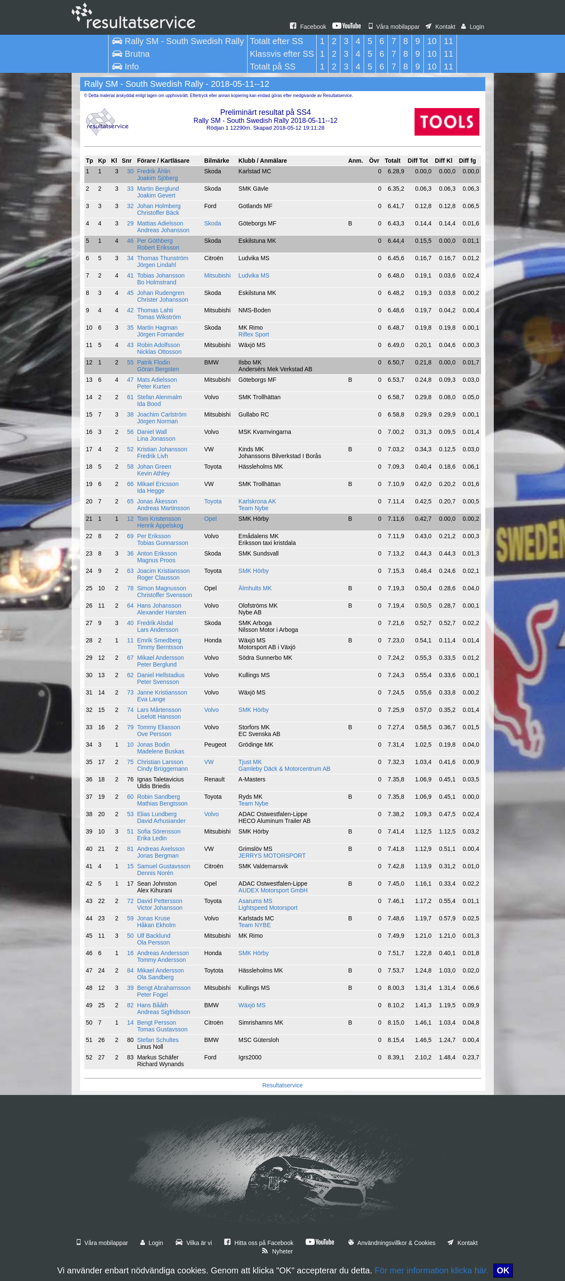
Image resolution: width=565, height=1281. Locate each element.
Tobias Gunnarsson (162, 542)
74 (130, 709)
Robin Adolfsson (158, 345)
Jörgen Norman (157, 421)
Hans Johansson (159, 605)
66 (130, 484)
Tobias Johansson (160, 275)
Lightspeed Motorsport (268, 907)
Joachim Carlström (161, 414)
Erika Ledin (152, 838)
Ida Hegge (150, 490)
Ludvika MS (254, 275)
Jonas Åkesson (157, 501)
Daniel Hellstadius (160, 675)
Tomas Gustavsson (162, 1029)
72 (130, 901)
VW (209, 762)
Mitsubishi (217, 275)
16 (130, 953)
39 (130, 987)
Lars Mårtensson (159, 709)
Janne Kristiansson (162, 692)
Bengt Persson (156, 1022)
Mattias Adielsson (160, 223)
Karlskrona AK (257, 501)
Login (472, 26)
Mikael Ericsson (157, 484)
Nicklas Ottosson (159, 351)
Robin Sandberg (158, 796)
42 (130, 310)
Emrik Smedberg (159, 640)
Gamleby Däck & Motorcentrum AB (285, 768)
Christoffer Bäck (158, 212)
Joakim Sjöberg (157, 178)
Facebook (308, 26)
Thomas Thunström (162, 258)
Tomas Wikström (159, 317)
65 (130, 501)
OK (503, 1270)
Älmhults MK (255, 588)
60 (130, 796)
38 (130, 414)
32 (130, 206)
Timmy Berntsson (160, 647)
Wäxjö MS (252, 1005)
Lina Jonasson (156, 438)
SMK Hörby (254, 570)
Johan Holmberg (159, 206)
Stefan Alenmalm (159, 397)
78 (130, 588)
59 (130, 918)
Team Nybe (254, 508)
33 (130, 188)
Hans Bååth (152, 1005)
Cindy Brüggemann (162, 768)
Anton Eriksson (157, 553)
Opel (210, 518)
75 (130, 762)
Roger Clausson (158, 577)
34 (130, 258)
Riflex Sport (254, 334)
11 (130, 640)
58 (130, 466)
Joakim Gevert (156, 195)
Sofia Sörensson (159, 831)
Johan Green (154, 466)
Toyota (213, 501)
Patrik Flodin (153, 362)
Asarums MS (256, 901)
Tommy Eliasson (158, 727)
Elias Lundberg (156, 814)
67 (130, 657)
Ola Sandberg (155, 977)
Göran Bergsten (158, 369)
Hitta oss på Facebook (258, 1242)
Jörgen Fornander (160, 334)
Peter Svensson (158, 681)
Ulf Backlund (153, 935)
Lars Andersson (157, 629)
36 (130, 553)
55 (130, 362)
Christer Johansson (162, 299)
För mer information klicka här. (432, 1270)
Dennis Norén (155, 873)
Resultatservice (282, 1085)
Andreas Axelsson (160, 848)
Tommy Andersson (161, 959)
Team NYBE (255, 925)
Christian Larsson (160, 762)
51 (130, 831)
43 (130, 345)
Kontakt (440, 26)
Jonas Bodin (153, 744)
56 (130, 431)
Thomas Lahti (155, 310)
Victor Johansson (159, 907)
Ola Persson (153, 942)
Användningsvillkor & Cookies (392, 1242)
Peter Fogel (152, 994)
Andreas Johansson (163, 230)
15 (130, 866)
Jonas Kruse (153, 918)
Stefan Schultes (157, 1039)
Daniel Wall (152, 431)
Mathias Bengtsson (162, 803)
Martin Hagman (157, 327)
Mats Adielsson (157, 379)
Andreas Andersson (163, 953)
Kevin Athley (153, 473)
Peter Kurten (153, 386)
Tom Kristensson (159, 518)
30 (130, 171)
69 (130, 536)
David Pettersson (159, 901)
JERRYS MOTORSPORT (272, 855)
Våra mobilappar (394, 26)
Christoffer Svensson (164, 595)
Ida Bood (149, 403)
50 (130, 935)
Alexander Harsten (161, 612)
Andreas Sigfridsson (163, 1012)
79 (130, 727)
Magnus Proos (156, 560)
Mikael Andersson (160, 657)
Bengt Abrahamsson (163, 987)
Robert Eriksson (158, 247)
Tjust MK (250, 762)
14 (130, 1022)
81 (130, 848)
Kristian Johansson (162, 449)
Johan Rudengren (160, 292)
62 (130, 675)
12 (130, 518)
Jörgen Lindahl (156, 264)
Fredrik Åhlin (153, 171)
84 (130, 970)
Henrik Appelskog (160, 525)
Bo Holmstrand (156, 282)
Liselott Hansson (159, 716)
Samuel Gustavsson (163, 866)
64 (130, 605)
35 (130, 327)
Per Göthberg (155, 240)
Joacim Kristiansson (163, 570)
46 (130, 240)
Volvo (211, 709)
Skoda (212, 223)
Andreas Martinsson (163, 508)
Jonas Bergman (157, 855)
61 (130, 397)
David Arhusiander (161, 820)
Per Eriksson (153, 536)
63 (130, 570)
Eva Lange (151, 699)
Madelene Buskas (160, 751)
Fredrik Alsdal (155, 623)
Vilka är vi (193, 1242)
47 (130, 379)
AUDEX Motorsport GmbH (273, 890)
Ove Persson (154, 734)
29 (130, 223)
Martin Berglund (158, 188)
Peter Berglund (156, 664)
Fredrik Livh (152, 456)
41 (130, 275)
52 (130, 449)
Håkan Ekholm (156, 925)
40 (130, 623)
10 (130, 744)
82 (130, 1005)
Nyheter (277, 1251)
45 (130, 292)
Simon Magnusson (161, 588)
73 (130, 692)
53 (130, 814)
